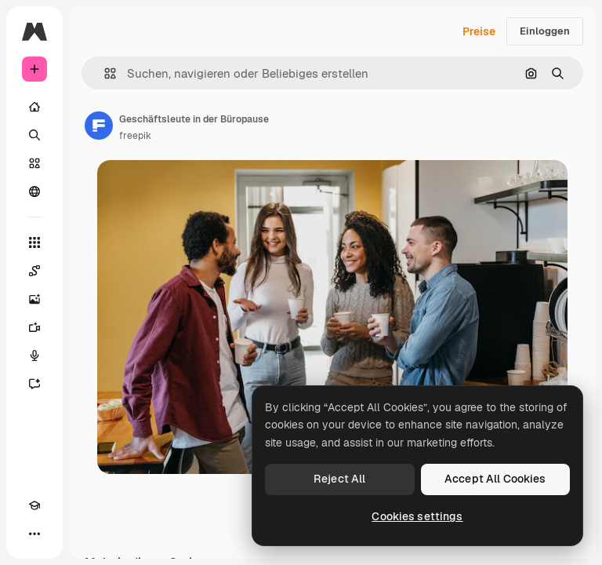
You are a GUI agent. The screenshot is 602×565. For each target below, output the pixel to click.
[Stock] (34, 163)
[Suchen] (34, 135)
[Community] (34, 191)
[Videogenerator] (34, 327)
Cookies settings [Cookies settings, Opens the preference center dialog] (417, 516)
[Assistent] (34, 383)
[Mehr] (34, 533)
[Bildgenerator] (34, 299)
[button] (103, 73)
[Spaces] (34, 270)
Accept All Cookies (495, 479)
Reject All (339, 479)
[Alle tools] (34, 242)
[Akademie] (34, 505)
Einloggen (545, 31)
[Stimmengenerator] (34, 355)
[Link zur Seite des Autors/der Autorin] (99, 125)
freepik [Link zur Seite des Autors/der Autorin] (135, 135)
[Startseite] (34, 106)
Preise (478, 31)
